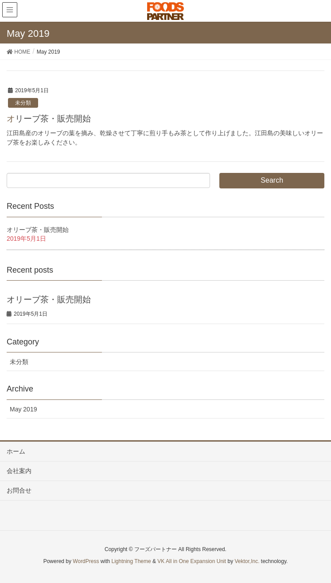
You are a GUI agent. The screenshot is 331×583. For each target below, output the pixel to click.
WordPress (86, 561)
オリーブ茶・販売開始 (49, 118)
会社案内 (19, 470)
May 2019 (23, 409)
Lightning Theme (131, 561)
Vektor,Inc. (246, 561)
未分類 (23, 103)
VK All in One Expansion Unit (191, 561)
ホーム (16, 451)
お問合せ (19, 490)
